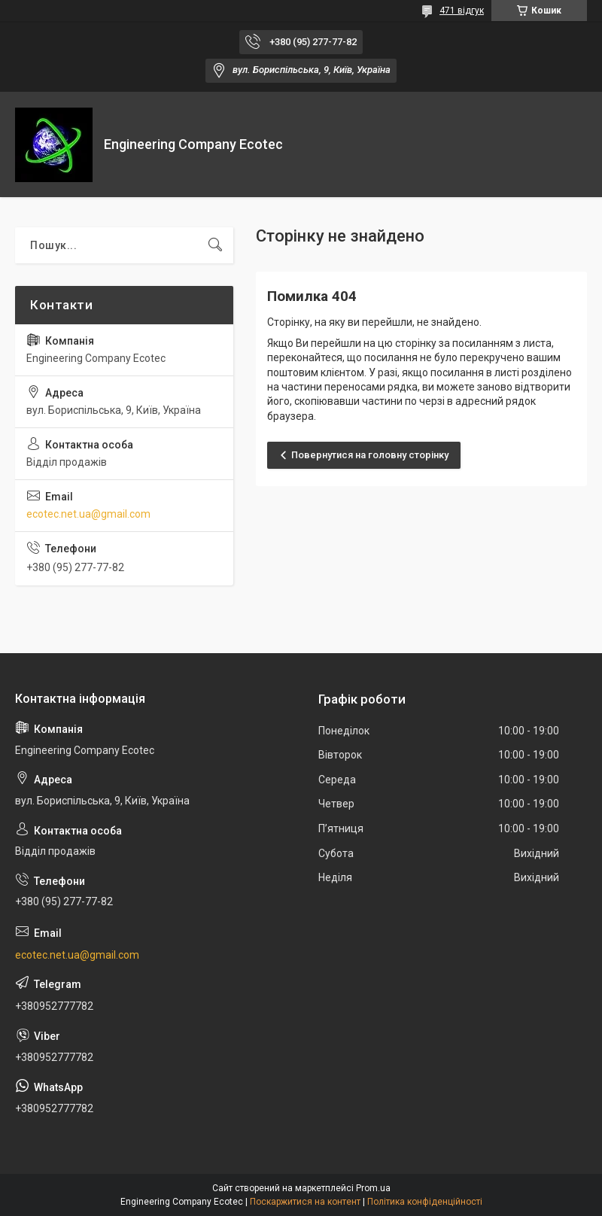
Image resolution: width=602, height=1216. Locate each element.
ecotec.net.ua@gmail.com (88, 514)
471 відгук (461, 10)
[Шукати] (215, 245)
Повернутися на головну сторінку (369, 455)
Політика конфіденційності (424, 1201)
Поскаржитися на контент (305, 1201)
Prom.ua (373, 1188)
